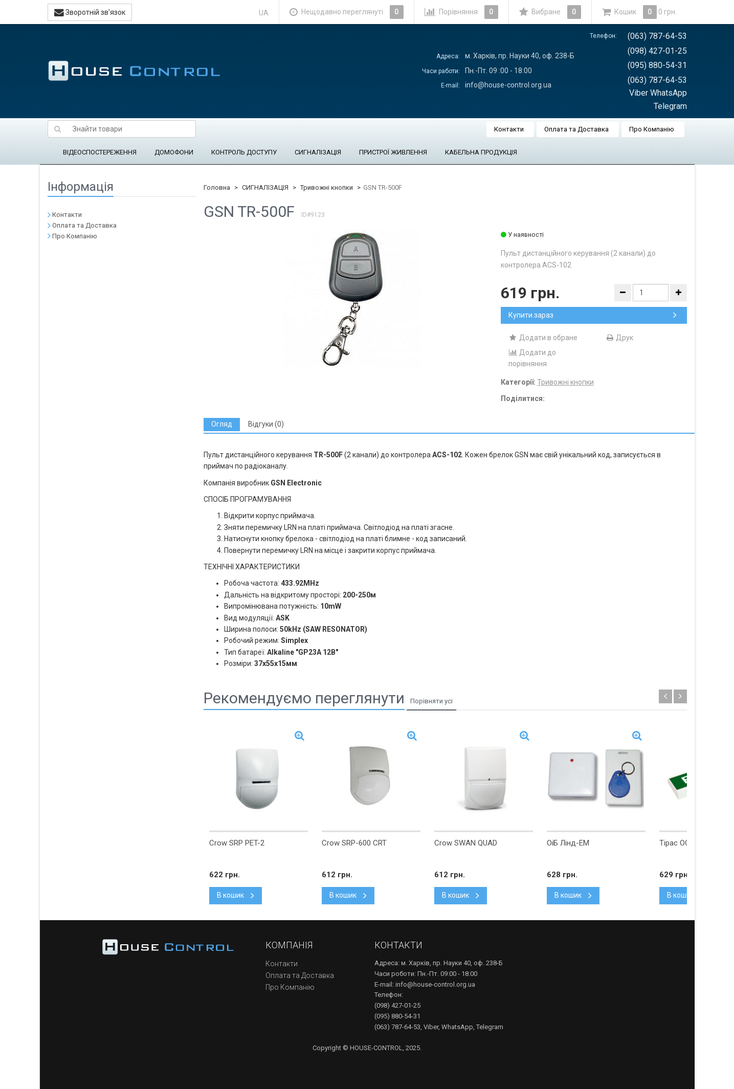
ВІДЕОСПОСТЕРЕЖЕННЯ (100, 152)
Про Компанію (651, 129)
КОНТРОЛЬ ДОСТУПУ (244, 152)
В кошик (235, 895)
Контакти (509, 129)
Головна (217, 187)
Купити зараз (592, 315)
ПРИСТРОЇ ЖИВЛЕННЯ (393, 152)
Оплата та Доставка (576, 129)
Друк (619, 338)
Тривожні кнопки (326, 187)
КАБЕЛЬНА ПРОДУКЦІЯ (481, 152)
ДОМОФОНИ (173, 152)
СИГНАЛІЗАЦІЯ (318, 152)
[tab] (222, 424)
